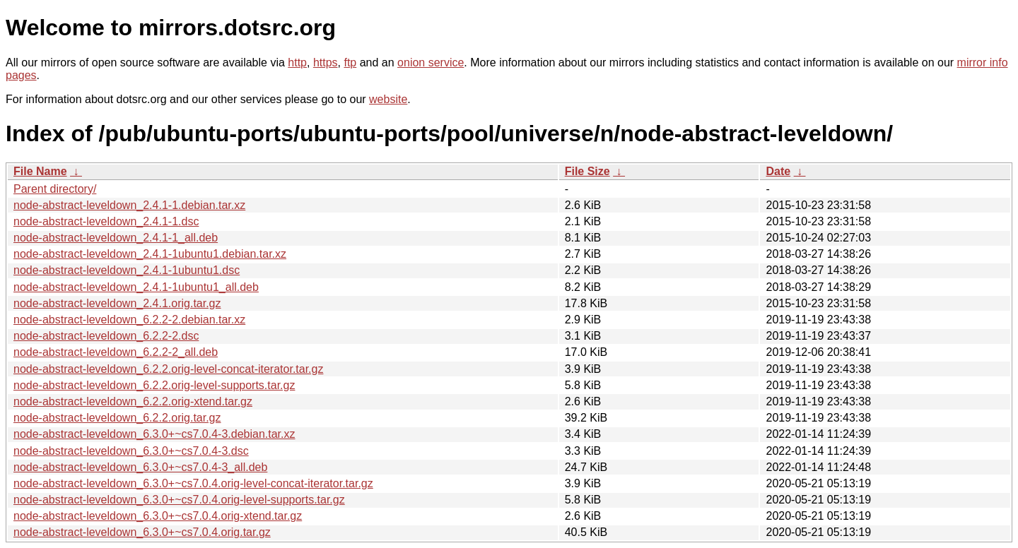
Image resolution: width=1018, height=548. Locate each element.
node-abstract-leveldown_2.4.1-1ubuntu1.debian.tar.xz (149, 254)
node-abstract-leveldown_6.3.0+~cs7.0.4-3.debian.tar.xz (154, 434)
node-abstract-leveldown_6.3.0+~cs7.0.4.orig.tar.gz (142, 532)
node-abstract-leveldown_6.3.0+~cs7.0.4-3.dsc (131, 451)
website (388, 99)
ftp (350, 62)
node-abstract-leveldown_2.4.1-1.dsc (106, 221)
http (297, 62)
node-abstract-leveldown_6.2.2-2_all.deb (115, 352)
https (325, 62)
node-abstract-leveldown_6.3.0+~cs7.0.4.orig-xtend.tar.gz (157, 516)
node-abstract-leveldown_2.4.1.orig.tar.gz (117, 303)
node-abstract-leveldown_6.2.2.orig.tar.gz (117, 418)
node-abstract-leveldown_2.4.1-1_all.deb (115, 238)
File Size (587, 171)
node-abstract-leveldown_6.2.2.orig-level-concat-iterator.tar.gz (168, 369)
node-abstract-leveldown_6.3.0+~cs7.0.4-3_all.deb (140, 467)
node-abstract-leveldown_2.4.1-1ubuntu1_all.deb (136, 287)
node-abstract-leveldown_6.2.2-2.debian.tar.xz (129, 320)
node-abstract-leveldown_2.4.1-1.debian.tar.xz (129, 205)
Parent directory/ (54, 189)
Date (778, 171)
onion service (430, 62)
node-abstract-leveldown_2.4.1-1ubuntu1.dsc (126, 270)
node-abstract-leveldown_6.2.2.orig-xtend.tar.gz (132, 401)
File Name (40, 171)
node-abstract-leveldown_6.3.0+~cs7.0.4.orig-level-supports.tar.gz (179, 500)
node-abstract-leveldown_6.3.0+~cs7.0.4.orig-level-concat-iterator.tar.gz (193, 483)
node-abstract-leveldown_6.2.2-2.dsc (106, 336)
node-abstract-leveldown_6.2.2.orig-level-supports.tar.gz (154, 385)
